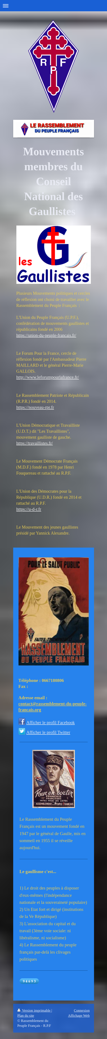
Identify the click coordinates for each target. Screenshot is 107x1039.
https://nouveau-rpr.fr (35, 407)
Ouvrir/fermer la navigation (53, 5)
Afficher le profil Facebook (50, 722)
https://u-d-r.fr (28, 509)
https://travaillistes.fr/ (34, 443)
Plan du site (25, 1016)
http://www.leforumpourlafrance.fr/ (47, 377)
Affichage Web (79, 1016)
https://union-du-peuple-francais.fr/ (46, 335)
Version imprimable (34, 1010)
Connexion (82, 1010)
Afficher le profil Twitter (48, 732)
